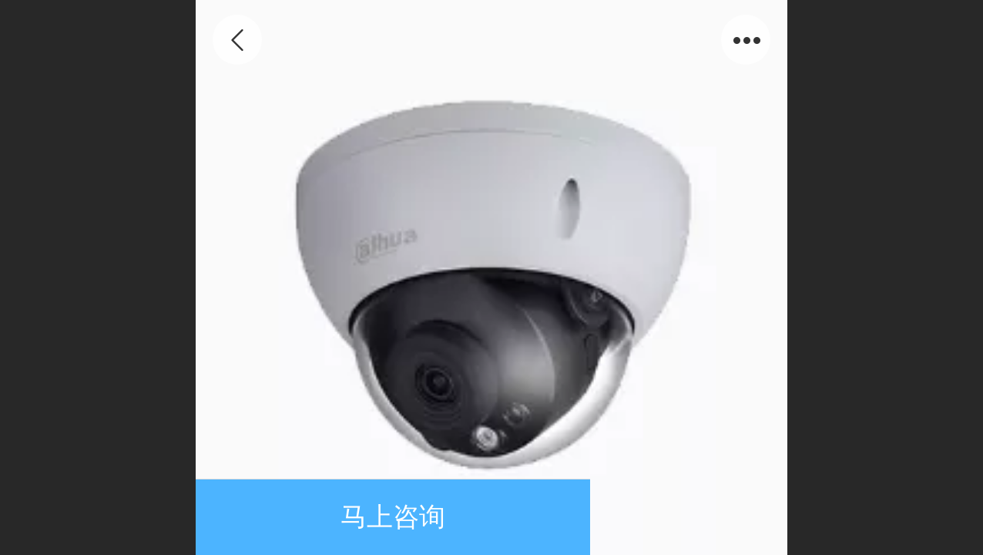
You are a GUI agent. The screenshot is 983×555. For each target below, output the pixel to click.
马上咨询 (393, 517)
